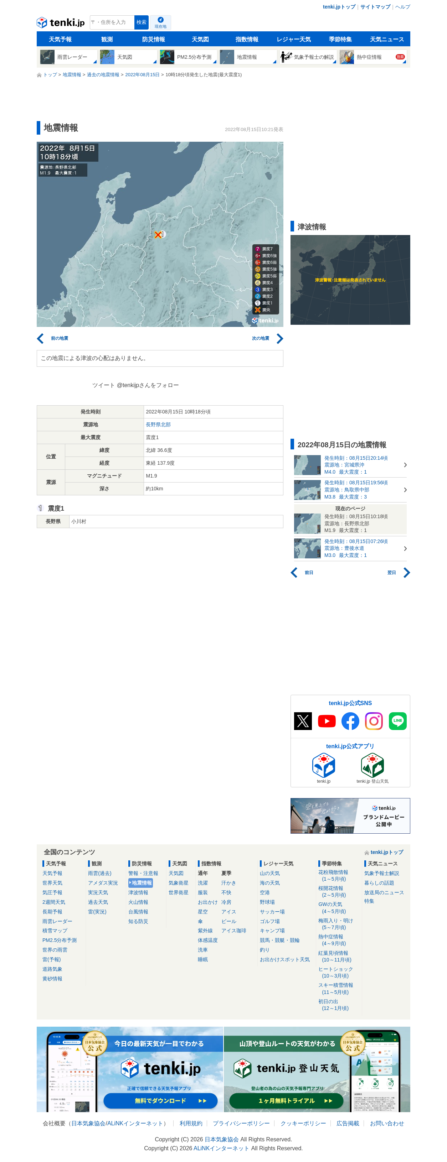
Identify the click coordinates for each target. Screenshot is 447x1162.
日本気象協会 (88, 1123)
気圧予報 (52, 892)
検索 (142, 22)
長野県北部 (158, 424)
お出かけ (208, 902)
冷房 (226, 902)
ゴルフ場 (270, 921)
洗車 (203, 950)
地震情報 (142, 883)
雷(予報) (51, 959)
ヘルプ (402, 7)
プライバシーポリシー (241, 1123)
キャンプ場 (272, 930)
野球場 (267, 902)
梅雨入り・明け (338, 924)
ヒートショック (338, 972)
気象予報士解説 (381, 873)
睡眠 (203, 959)
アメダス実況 (103, 883)
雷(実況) (97, 912)
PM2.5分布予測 (59, 940)
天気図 (200, 39)
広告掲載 (347, 1123)
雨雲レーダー (57, 921)
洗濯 (203, 883)
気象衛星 (179, 883)
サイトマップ (375, 7)
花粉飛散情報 (338, 875)
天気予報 (60, 39)
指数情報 (247, 39)
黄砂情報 (52, 978)
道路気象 (52, 969)
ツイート (103, 385)
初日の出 (338, 1005)
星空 (203, 912)
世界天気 (52, 883)
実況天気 (98, 892)
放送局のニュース (384, 892)
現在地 (160, 26)
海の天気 (270, 883)
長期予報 (52, 912)
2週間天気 (53, 902)
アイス (228, 912)
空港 (265, 892)
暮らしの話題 (379, 883)
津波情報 (138, 892)
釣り (265, 950)
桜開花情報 (338, 891)
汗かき (228, 883)
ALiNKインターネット (135, 1123)
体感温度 (208, 940)
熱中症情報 (338, 940)
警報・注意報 (143, 873)
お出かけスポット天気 (285, 959)
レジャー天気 (294, 39)
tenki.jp (61, 24)
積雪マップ (54, 930)
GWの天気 (338, 908)
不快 (226, 892)
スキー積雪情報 (338, 988)
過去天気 (98, 902)
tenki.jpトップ (339, 7)
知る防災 (138, 921)
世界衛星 (179, 892)
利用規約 (191, 1123)
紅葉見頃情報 (338, 956)
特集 (369, 901)
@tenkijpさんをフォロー (148, 385)
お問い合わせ (387, 1123)
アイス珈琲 (233, 930)
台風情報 (138, 912)
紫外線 (205, 930)
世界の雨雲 (54, 950)
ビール (228, 921)
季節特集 (340, 39)
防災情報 (153, 39)
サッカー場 (272, 912)
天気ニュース (387, 39)
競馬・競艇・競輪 (280, 940)
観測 (107, 39)
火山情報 (138, 902)
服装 (203, 892)
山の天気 (270, 873)
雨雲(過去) (99, 873)
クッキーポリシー (303, 1123)
